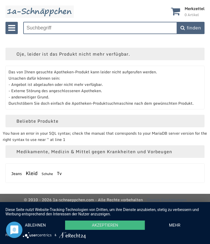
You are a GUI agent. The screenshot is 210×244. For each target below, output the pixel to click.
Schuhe (47, 173)
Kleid (32, 173)
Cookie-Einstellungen (166, 200)
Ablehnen (35, 225)
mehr (174, 225)
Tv (59, 173)
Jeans (16, 173)
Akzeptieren (105, 225)
